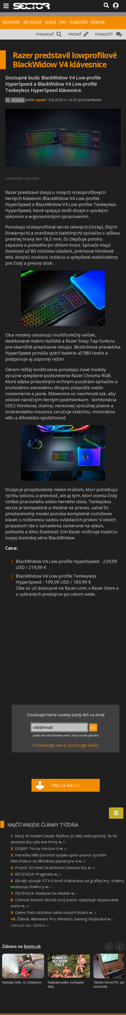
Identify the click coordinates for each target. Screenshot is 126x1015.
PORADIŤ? (104, 34)
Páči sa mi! (66, 785)
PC (7, 100)
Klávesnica (18, 100)
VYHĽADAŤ (45, 34)
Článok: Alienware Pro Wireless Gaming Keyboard (65, 918)
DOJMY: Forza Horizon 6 (41, 848)
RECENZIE (32, 22)
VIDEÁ (50, 22)
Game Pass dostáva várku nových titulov (55, 912)
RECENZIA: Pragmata (38, 874)
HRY (62, 22)
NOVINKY (11, 22)
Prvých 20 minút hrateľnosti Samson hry (55, 867)
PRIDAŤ (74, 34)
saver (40, 99)
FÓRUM (97, 22)
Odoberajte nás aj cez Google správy (67, 745)
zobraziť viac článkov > (29, 925)
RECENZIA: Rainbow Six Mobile (46, 893)
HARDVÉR (78, 22)
